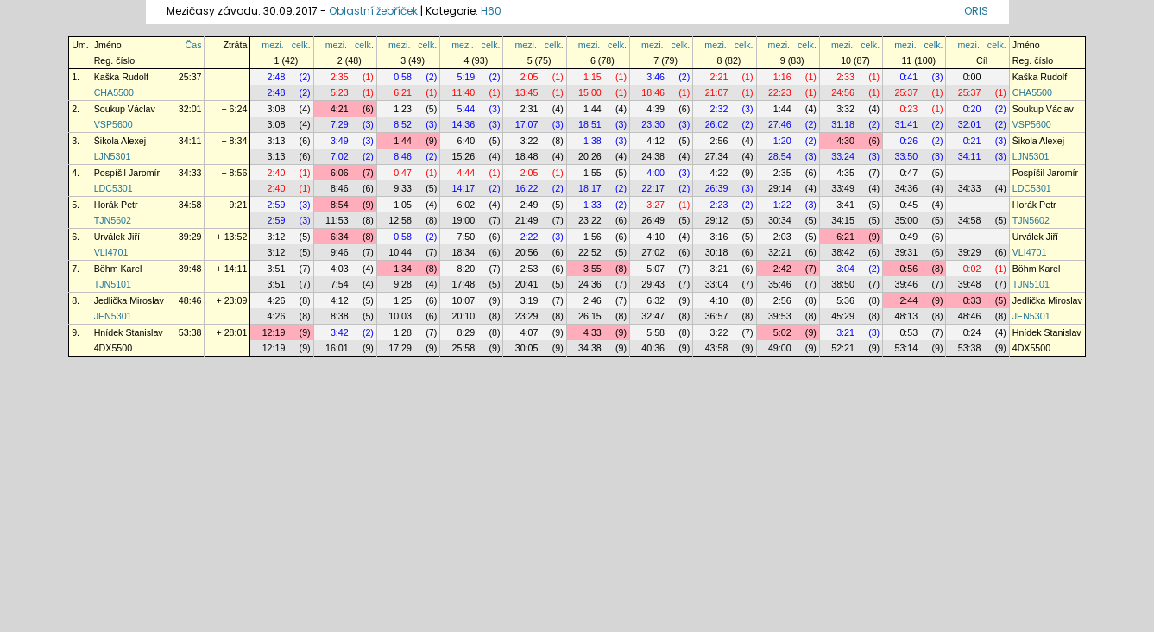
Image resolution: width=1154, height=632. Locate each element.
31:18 (842, 124)
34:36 (906, 188)
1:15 (592, 77)
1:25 (403, 300)
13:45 (527, 92)
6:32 (655, 300)
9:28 (403, 284)
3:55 (592, 268)
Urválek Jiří (117, 236)
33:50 (906, 156)
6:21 (403, 92)
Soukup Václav (124, 109)
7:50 (466, 236)
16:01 (337, 348)
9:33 (403, 188)
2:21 (719, 77)
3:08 (277, 109)
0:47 (403, 172)
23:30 (653, 124)
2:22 (529, 236)
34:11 (190, 141)
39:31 (906, 252)
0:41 (908, 77)
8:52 (403, 124)
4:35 (845, 172)
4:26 (277, 300)
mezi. (272, 45)
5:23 (340, 92)
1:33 (592, 204)
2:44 (908, 300)
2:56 (719, 141)
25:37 (190, 77)
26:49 (653, 220)
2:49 (529, 204)
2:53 (529, 268)
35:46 (779, 284)
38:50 (842, 284)
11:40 (464, 92)
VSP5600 (113, 124)
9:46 (340, 252)
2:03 (782, 236)
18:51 (590, 124)
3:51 (277, 268)
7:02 (340, 156)
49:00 (779, 348)
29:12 (716, 220)
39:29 (190, 236)
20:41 (527, 284)
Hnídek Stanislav (128, 332)
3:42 (340, 332)
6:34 (340, 236)
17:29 (400, 348)
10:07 (464, 300)
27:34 (716, 156)
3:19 (529, 300)
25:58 (464, 348)
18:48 (527, 156)
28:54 (779, 156)
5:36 (845, 300)
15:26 (464, 156)
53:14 (906, 348)
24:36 (590, 284)
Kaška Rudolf (121, 77)
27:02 (653, 252)
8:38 (340, 316)
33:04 (716, 284)
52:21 (842, 348)
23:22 (590, 220)
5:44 (466, 109)
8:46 (403, 156)
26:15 (590, 316)
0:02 (972, 268)
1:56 (592, 236)
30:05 (527, 348)
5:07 (655, 268)
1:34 (403, 268)
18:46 (653, 92)
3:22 (529, 141)
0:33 (972, 300)
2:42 (782, 268)
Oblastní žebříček (373, 10)
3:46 (655, 77)
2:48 (277, 77)
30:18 (716, 252)
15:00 (590, 92)
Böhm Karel (118, 268)
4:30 (845, 141)
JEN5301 (113, 316)
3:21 (719, 268)
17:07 (527, 124)
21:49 (527, 220)
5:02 (782, 332)
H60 (491, 10)
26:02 (716, 124)
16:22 (527, 188)
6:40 (466, 141)
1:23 (403, 109)
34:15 (842, 220)
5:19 (466, 77)
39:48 (190, 268)
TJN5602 (112, 220)
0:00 (972, 77)
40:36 (653, 348)
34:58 (190, 204)
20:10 (464, 316)
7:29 (340, 124)
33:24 (842, 156)
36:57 (716, 316)
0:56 (908, 268)
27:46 (779, 124)
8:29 (466, 332)
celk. (301, 45)
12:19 (274, 332)
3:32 (845, 109)
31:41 (906, 124)
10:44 (400, 252)
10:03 (400, 316)
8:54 (340, 204)
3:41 (845, 204)
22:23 (779, 92)
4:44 (466, 172)
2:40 (277, 172)
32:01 (190, 109)
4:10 (655, 236)
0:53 (908, 332)
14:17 (464, 188)
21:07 (716, 92)
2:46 (592, 300)
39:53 (779, 316)
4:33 (592, 332)
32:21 (779, 252)
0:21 (972, 141)
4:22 (719, 172)
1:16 (782, 77)
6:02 (466, 204)
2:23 (719, 204)
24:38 (653, 156)
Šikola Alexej (120, 141)
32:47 (653, 316)
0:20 (972, 109)
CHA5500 (114, 92)
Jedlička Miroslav (129, 300)
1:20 (782, 141)
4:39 (655, 109)
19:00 (464, 220)
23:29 (527, 316)
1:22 (782, 204)
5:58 (655, 332)
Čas (194, 45)
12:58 (400, 220)
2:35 (340, 77)
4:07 (529, 332)
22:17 (653, 188)
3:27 (655, 204)
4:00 (655, 172)
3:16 (719, 236)
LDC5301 (113, 188)
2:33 (845, 77)
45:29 (842, 316)
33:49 (842, 188)
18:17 (590, 188)
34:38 (590, 348)
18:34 (464, 252)
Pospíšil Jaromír (127, 172)
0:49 (908, 236)
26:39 (716, 188)
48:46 (190, 300)
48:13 (906, 316)
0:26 (908, 141)
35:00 (906, 220)
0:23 (908, 109)
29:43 (653, 284)
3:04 (845, 268)
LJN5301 (112, 156)
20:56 (527, 252)
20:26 (590, 156)
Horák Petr (116, 204)
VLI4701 (111, 252)
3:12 (277, 236)
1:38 (592, 141)
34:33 (190, 172)
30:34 (779, 220)
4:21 (340, 109)
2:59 (277, 204)
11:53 (337, 220)
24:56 (842, 92)
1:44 (592, 109)
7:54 (340, 284)
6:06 (340, 172)
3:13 (277, 141)
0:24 (972, 332)
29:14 (779, 188)
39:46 (906, 284)
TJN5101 (112, 284)
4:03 (340, 268)
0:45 (908, 204)
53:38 (190, 332)
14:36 (464, 124)
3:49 (340, 141)
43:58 (716, 348)
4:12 (655, 141)
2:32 (719, 109)
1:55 (592, 172)
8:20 (466, 268)
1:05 (403, 204)
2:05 (529, 77)
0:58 (403, 77)
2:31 (529, 109)
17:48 (464, 284)
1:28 (403, 332)
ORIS (976, 10)
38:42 (842, 252)
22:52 (590, 252)
